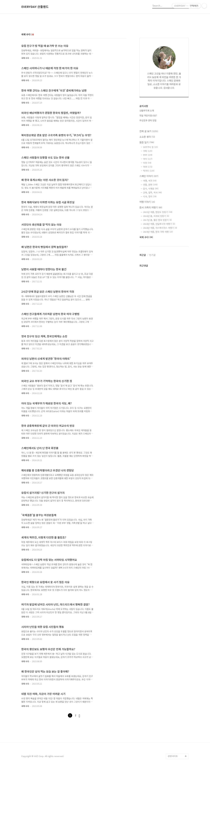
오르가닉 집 (150, 147)
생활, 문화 (150, 184)
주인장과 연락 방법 (148, 120)
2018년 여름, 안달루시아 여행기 (159, 223)
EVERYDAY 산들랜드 (35, 7)
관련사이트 (173, 802)
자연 (147, 166)
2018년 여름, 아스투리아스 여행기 (160, 227)
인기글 (152, 254)
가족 (147, 150)
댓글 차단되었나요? (148, 115)
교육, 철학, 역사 (152, 192)
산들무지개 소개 (146, 110)
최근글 (142, 254)
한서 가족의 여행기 (150, 207)
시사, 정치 (150, 196)
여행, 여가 (150, 180)
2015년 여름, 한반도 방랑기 (157, 212)
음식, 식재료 (150, 188)
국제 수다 (25, 58)
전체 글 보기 (148, 131)
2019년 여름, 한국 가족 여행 (158, 231)
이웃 (147, 162)
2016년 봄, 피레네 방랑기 (156, 216)
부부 (147, 154)
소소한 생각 (147, 136)
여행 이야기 (147, 201)
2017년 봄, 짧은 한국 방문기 (157, 219)
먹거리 (148, 170)
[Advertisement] (105, 746)
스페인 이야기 (148, 176)
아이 (147, 158)
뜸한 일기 (146, 142)
